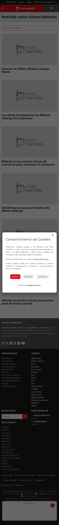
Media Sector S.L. (34, 285)
